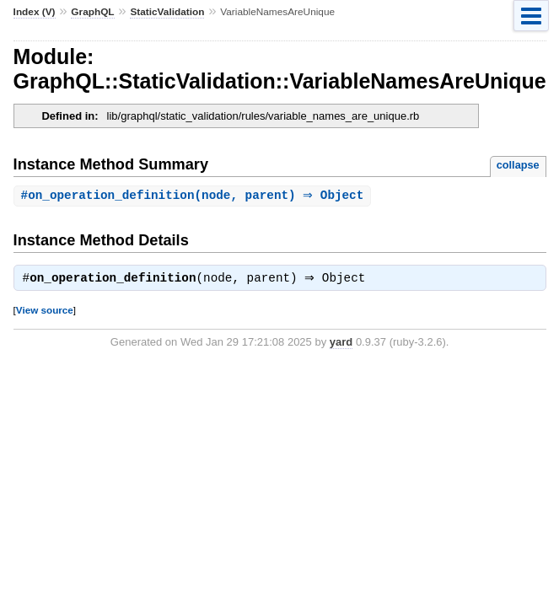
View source (44, 312)
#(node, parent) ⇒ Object (194, 196)
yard (341, 344)
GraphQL (92, 12)
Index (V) (34, 12)
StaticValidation (167, 12)
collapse (518, 164)
